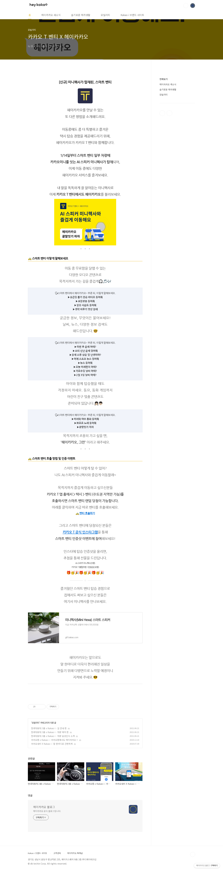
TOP (192, 854)
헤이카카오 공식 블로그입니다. (47, 811)
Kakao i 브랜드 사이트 (132, 15)
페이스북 (162, 113)
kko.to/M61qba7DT (85, 607)
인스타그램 (169, 113)
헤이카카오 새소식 (51, 15)
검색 (186, 5)
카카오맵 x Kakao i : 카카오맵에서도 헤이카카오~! (54, 739)
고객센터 (57, 853)
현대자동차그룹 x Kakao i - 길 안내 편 (49, 728)
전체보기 (164, 79)
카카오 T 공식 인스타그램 (80, 532)
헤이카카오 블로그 (44, 807)
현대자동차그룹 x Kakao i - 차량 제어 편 (50, 732)
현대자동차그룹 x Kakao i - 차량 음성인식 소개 (53, 736)
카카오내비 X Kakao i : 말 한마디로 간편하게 (52, 743)
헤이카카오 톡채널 (75, 853)
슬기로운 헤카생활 (80, 15)
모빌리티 (105, 15)
